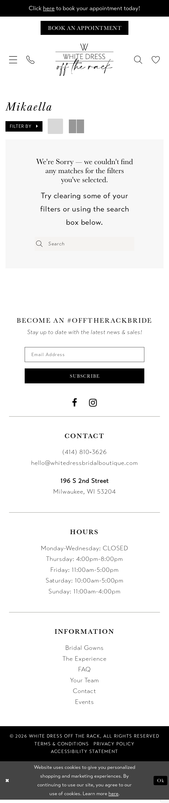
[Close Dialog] (8, 784)
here (46, 8)
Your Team (84, 683)
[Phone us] (30, 60)
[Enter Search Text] (84, 245)
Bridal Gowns (84, 651)
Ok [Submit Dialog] (160, 783)
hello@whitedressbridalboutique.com (84, 466)
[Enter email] (84, 356)
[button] (13, 60)
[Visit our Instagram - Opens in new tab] (93, 406)
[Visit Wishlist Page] (156, 60)
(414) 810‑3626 (84, 455)
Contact (84, 694)
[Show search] (138, 60)
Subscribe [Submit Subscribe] (84, 378)
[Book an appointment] (84, 28)
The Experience (84, 662)
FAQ (84, 673)
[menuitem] (13, 60)
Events (84, 705)
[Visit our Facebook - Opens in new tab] (74, 406)
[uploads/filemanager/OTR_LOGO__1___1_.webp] (84, 61)
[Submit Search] (39, 245)
